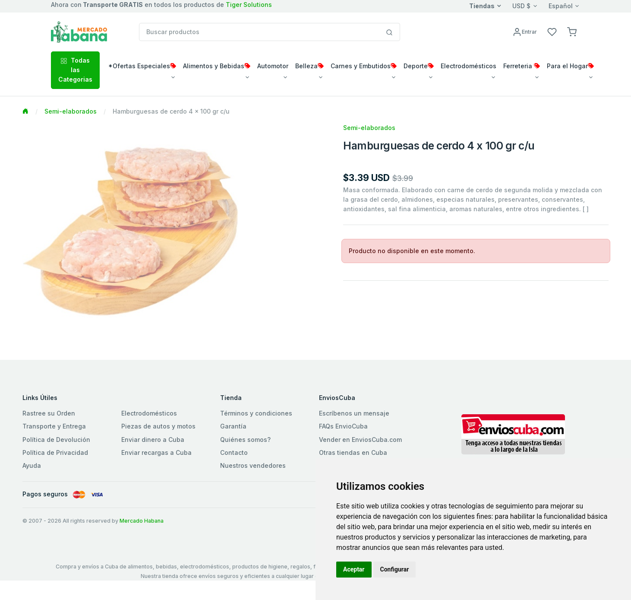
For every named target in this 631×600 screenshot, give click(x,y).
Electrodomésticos (149, 413)
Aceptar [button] (354, 569)
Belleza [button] (309, 66)
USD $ (521, 6)
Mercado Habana (142, 520)
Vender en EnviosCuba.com (360, 439)
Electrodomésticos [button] (468, 66)
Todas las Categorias (75, 70)
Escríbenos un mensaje (354, 413)
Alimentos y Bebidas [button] (216, 66)
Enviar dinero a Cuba (152, 439)
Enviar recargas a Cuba (156, 452)
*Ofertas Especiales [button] (142, 66)
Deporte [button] (419, 66)
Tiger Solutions (249, 4)
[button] (572, 31)
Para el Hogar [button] (570, 66)
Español (561, 6)
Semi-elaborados (70, 111)
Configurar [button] (394, 569)
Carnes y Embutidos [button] (364, 66)
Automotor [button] (272, 66)
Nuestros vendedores (253, 465)
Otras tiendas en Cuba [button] (353, 452)
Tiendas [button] (482, 6)
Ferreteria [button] (521, 66)
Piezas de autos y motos (158, 426)
